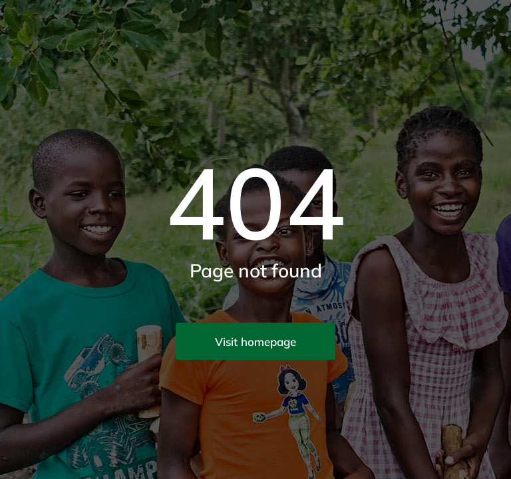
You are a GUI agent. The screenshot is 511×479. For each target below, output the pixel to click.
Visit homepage (255, 342)
